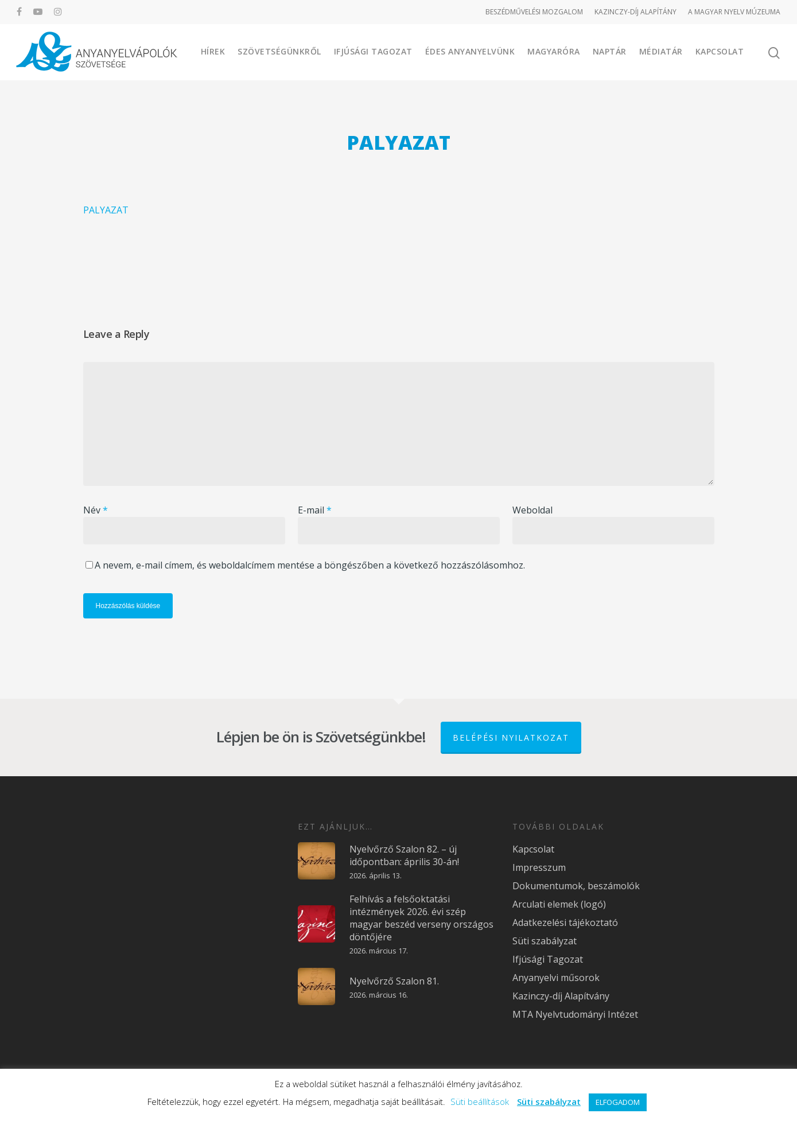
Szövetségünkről (279, 51)
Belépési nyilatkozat (511, 737)
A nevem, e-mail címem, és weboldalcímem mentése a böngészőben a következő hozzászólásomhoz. (310, 565)
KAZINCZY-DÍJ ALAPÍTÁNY (635, 12)
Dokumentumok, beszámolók (576, 885)
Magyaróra (553, 51)
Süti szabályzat (544, 941)
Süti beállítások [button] (479, 1101)
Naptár (610, 51)
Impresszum (539, 867)
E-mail (315, 510)
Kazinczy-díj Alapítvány (560, 996)
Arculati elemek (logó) (559, 904)
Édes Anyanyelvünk (470, 51)
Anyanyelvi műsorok (556, 977)
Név (95, 510)
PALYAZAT (106, 210)
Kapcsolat (719, 51)
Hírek (213, 51)
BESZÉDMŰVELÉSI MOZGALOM (534, 12)
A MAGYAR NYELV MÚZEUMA (734, 12)
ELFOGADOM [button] (618, 1102)
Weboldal (532, 510)
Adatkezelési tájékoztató (565, 922)
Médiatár (661, 51)
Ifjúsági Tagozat (373, 51)
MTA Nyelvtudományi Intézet (575, 1014)
